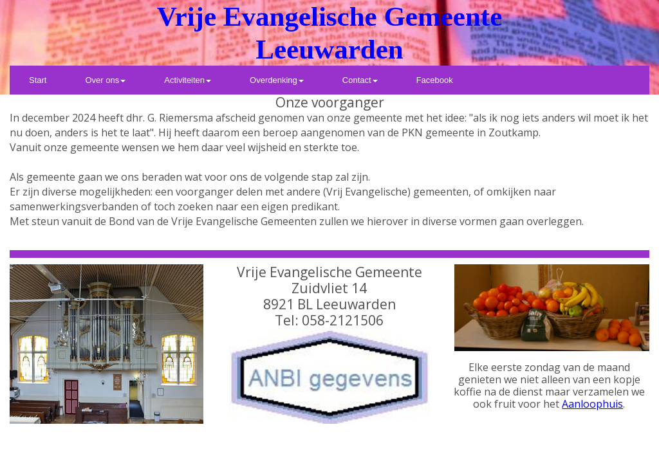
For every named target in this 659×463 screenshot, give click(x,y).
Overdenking (277, 80)
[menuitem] (38, 80)
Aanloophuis (592, 404)
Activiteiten (187, 80)
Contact (360, 80)
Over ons (105, 80)
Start (37, 80)
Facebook (434, 80)
